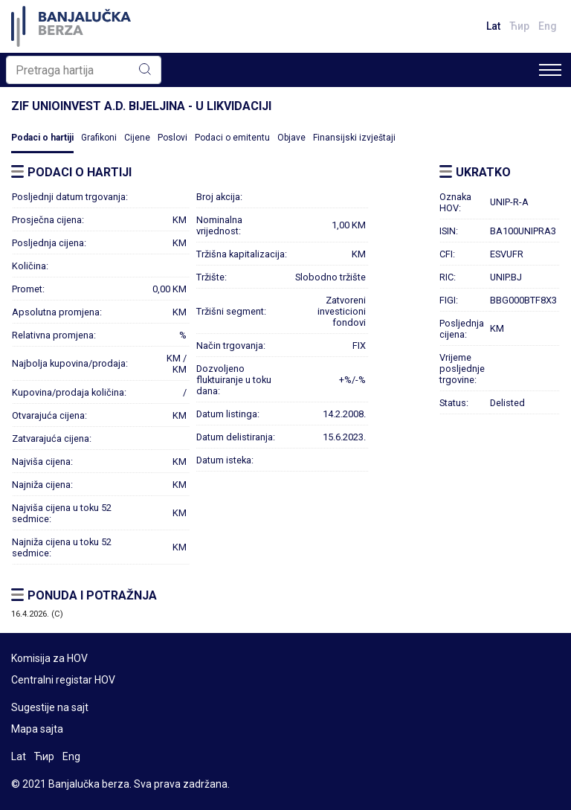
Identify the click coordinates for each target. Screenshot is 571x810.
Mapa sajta (37, 729)
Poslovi (172, 137)
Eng (547, 26)
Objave (291, 137)
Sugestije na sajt (49, 707)
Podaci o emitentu (232, 137)
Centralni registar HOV (63, 680)
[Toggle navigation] (550, 69)
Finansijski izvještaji (354, 137)
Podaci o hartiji (42, 137)
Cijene (137, 137)
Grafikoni (99, 137)
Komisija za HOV (49, 658)
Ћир (519, 26)
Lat (493, 26)
